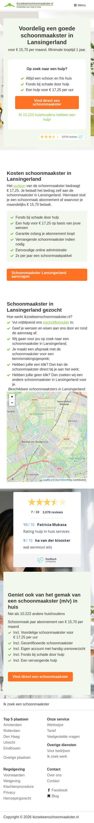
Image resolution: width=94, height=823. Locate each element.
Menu (80, 5)
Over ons (54, 775)
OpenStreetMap (64, 479)
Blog (55, 796)
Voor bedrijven (58, 751)
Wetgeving (11, 781)
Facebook (59, 790)
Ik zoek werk (57, 756)
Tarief (51, 731)
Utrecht (9, 742)
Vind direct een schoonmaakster (47, 102)
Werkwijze (55, 725)
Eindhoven (12, 748)
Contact (53, 781)
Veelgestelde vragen (63, 736)
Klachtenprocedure (18, 787)
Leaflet (46, 479)
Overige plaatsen (17, 757)
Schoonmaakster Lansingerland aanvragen (38, 274)
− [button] (12, 403)
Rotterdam (11, 731)
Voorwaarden (14, 775)
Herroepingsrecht (17, 798)
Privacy (9, 792)
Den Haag (11, 736)
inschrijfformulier (56, 322)
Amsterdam (12, 725)
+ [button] (12, 397)
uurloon (19, 186)
